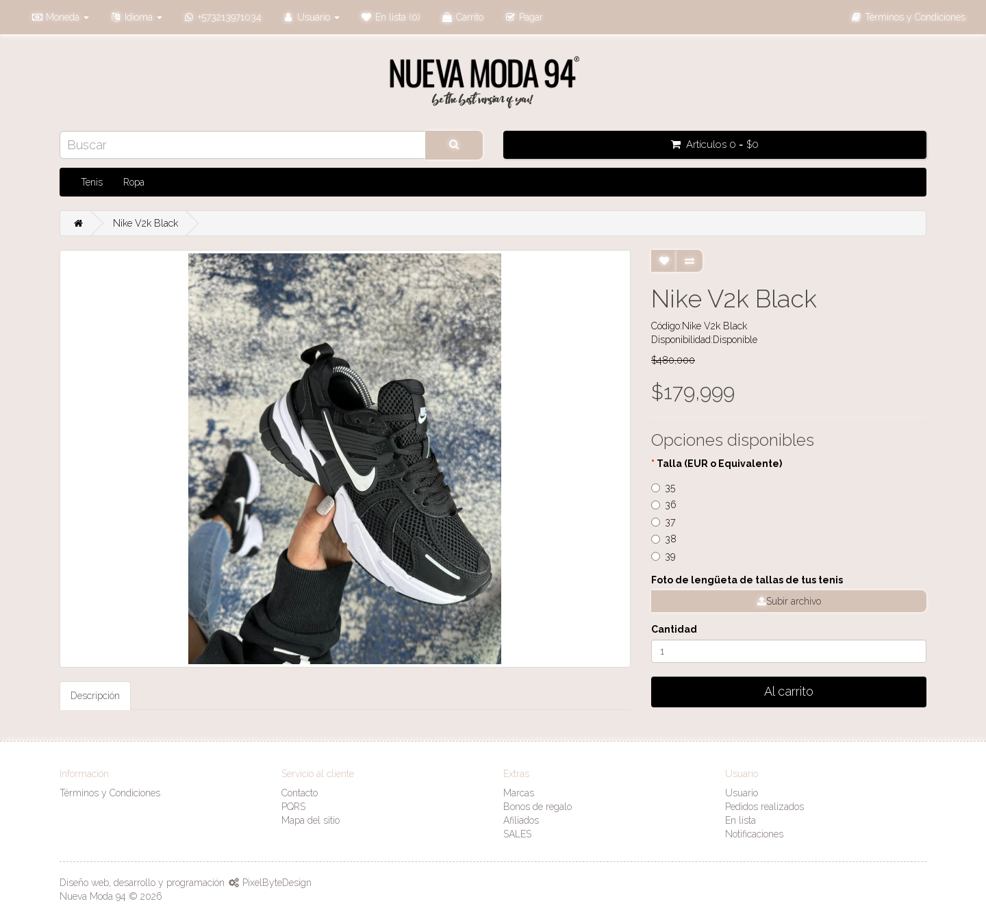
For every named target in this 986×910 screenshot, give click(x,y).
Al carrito (788, 691)
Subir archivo (789, 601)
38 (664, 538)
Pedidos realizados (764, 806)
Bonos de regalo (537, 806)
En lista (740, 820)
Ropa (133, 182)
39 (663, 556)
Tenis (92, 182)
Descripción (95, 695)
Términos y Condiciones (110, 792)
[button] (60, 17)
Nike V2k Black (145, 223)
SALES (517, 834)
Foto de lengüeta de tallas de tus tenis (747, 579)
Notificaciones (754, 834)
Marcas (518, 792)
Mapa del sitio (310, 820)
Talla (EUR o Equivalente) (719, 463)
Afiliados (521, 820)
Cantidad (674, 629)
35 (663, 487)
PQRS (293, 806)
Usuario (741, 792)
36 (664, 504)
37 (663, 521)
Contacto (299, 792)
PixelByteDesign (277, 882)
